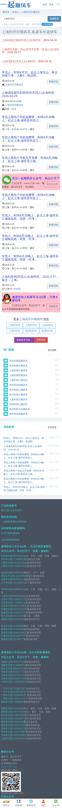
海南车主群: (7, 702)
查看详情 (53, 81)
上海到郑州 (14, 325)
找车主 (54, 18)
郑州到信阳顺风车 (18, 385)
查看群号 (53, 306)
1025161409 (19, 735)
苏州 (14, 129)
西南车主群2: (7, 712)
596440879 (19, 718)
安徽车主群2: (7, 612)
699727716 (18, 662)
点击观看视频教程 (10, 540)
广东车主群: (7, 688)
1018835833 (19, 695)
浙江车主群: (7, 616)
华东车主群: (7, 589)
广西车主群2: (7, 698)
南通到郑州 (31, 331)
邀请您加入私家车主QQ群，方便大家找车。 (35, 298)
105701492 (18, 708)
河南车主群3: (7, 678)
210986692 (18, 702)
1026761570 (20, 612)
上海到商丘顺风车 (18, 370)
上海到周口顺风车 (18, 380)
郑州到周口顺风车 (18, 404)
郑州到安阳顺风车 (18, 414)
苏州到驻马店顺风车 (19, 409)
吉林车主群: (7, 579)
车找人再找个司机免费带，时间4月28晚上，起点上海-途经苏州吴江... (28, 118)
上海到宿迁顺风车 (18, 399)
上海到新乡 (47, 325)
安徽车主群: (7, 609)
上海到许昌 (14, 331)
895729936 (19, 606)
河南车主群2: (7, 675)
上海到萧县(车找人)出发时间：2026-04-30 (27, 61)
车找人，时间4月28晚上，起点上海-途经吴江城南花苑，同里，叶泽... (30, 217)
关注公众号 (52, 184)
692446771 (18, 636)
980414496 (18, 596)
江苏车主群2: (7, 606)
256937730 (19, 678)
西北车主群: (7, 626)
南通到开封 (47, 331)
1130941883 (19, 715)
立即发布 (41, 340)
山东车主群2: (7, 599)
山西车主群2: (7, 566)
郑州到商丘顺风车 (18, 394)
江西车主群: (7, 682)
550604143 (19, 566)
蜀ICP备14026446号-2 (12, 510)
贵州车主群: (7, 728)
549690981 (19, 692)
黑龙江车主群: (8, 576)
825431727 (18, 672)
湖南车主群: (7, 662)
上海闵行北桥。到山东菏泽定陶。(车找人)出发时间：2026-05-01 (30, 50)
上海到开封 (31, 325)
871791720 (19, 675)
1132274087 (20, 732)
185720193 (18, 556)
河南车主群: (7, 672)
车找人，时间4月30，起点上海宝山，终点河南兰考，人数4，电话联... (30, 74)
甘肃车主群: (7, 632)
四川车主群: (7, 715)
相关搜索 (52, 350)
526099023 (19, 665)
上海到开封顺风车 (30, 12)
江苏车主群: (7, 602)
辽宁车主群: (7, 582)
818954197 (19, 738)
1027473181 (19, 609)
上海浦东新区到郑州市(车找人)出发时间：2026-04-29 (29, 94)
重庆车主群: (7, 722)
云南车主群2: (7, 738)
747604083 (18, 629)
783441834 (18, 722)
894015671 (18, 668)
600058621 (18, 579)
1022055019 (19, 682)
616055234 (18, 572)
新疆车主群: (7, 639)
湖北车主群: (7, 668)
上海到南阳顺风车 (18, 375)
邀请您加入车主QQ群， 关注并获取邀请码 (26, 546)
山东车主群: (7, 596)
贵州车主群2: (7, 732)
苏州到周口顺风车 (18, 390)
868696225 (18, 589)
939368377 (18, 639)
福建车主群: (7, 619)
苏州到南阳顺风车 (18, 361)
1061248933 (19, 582)
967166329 (19, 712)
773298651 (18, 602)
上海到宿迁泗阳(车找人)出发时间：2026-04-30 (29, 40)
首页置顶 (52, 427)
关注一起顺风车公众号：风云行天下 (36, 178)
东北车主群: (7, 572)
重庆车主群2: (7, 725)
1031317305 (20, 698)
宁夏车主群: (7, 636)
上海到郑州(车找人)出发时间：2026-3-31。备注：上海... (30, 278)
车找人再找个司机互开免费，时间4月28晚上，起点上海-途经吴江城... (30, 159)
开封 (25, 129)
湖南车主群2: (7, 665)
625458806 (18, 626)
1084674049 (19, 632)
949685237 (19, 599)
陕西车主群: (7, 629)
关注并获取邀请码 (10, 533)
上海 (7, 129)
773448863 (18, 559)
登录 (51, 4)
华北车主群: (7, 556)
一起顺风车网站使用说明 (13, 521)
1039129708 (20, 725)
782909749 (18, 688)
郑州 (18, 289)
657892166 (18, 619)
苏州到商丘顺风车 (18, 365)
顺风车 (5, 12)
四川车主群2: (7, 718)
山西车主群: (7, 562)
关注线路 (48, 24)
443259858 (21, 576)
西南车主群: (7, 708)
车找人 (15, 12)
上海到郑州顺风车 (14, 105)
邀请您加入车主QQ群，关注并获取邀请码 (25, 652)
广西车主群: (7, 695)
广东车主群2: (7, 692)
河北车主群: (7, 559)
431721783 (18, 616)
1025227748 (19, 562)
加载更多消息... (24, 340)
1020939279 (19, 728)
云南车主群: (7, 735)
